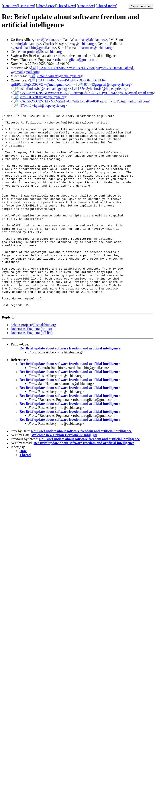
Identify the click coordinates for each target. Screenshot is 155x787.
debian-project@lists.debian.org (39, 52)
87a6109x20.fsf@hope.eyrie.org (43, 97)
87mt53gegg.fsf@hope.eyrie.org (107, 84)
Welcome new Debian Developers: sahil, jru (64, 474)
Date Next (27, 6)
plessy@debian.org (80, 44)
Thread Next (66, 6)
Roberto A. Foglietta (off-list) (32, 372)
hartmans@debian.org (96, 48)
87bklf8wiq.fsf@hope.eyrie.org (59, 76)
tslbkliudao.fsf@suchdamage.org (43, 89)
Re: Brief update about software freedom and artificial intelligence (70, 387)
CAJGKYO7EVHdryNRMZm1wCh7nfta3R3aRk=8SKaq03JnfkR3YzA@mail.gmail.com (84, 101)
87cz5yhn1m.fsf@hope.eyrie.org (103, 89)
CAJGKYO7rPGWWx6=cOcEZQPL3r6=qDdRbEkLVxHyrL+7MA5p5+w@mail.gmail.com (86, 93)
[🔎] (34, 68)
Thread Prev (46, 6)
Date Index (86, 6)
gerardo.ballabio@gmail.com (33, 48)
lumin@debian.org (26, 44)
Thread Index (106, 6)
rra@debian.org (48, 40)
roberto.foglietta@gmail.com (75, 60)
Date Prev (10, 6)
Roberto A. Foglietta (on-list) (31, 368)
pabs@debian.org (92, 40)
